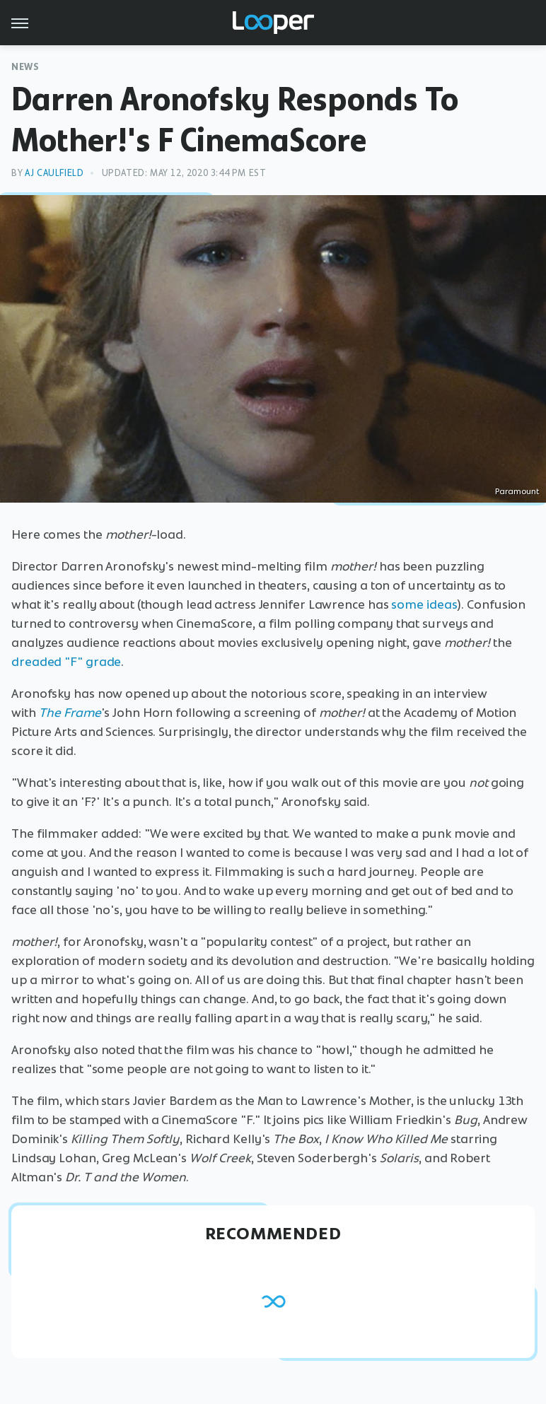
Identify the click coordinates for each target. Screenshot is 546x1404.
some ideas (424, 604)
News (25, 66)
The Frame (70, 712)
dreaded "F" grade (66, 661)
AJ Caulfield (54, 173)
